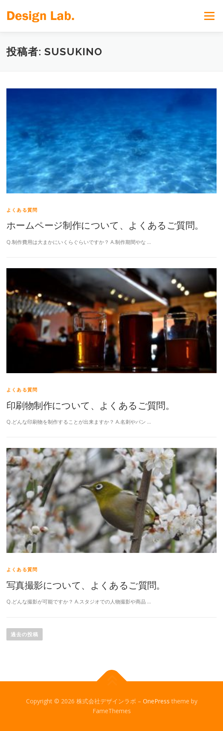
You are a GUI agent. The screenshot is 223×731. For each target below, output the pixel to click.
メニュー (209, 16)
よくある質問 (22, 210)
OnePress (156, 701)
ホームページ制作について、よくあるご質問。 (104, 224)
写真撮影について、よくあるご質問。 (85, 584)
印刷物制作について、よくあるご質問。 (90, 405)
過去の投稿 (24, 634)
